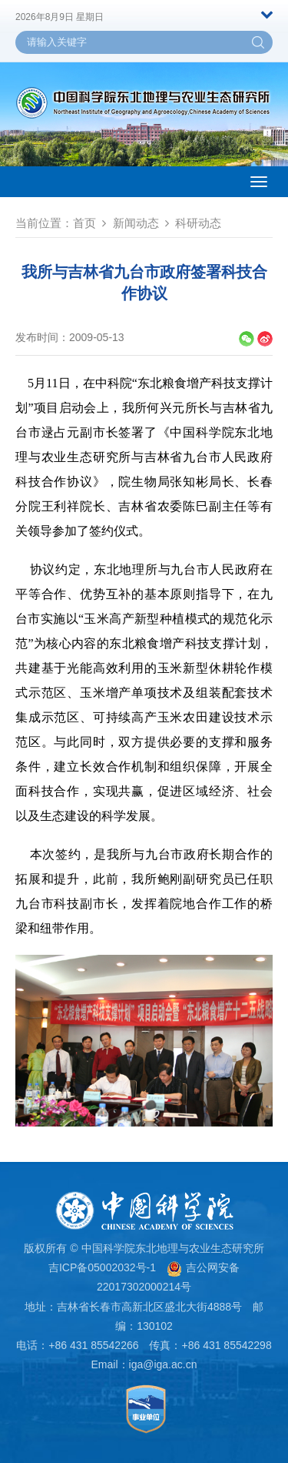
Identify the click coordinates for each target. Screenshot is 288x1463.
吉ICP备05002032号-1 (102, 1267)
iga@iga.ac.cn (163, 1364)
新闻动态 (136, 222)
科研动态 (198, 222)
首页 (84, 222)
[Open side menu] (259, 182)
